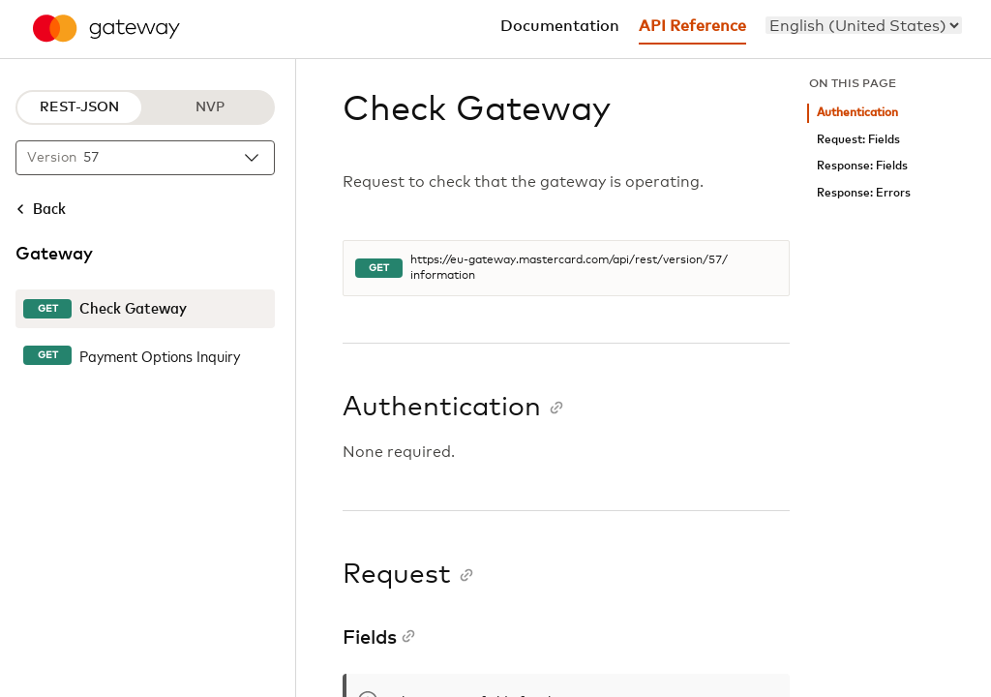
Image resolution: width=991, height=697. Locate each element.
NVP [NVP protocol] (210, 107)
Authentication (857, 112)
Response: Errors (864, 193)
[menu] (864, 25)
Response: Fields (862, 166)
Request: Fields (858, 140)
